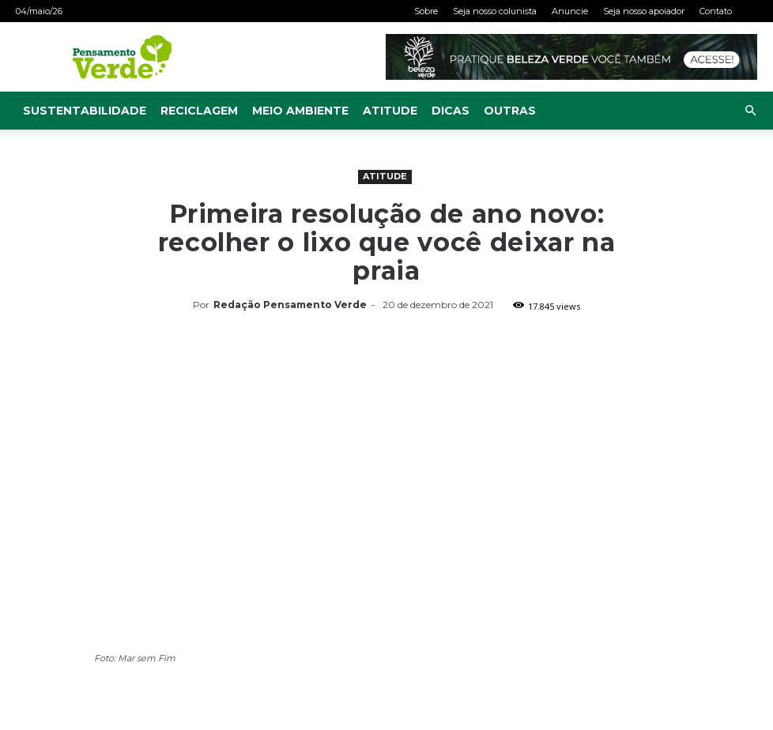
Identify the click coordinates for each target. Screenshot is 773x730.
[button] (750, 111)
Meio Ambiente (300, 110)
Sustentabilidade (84, 110)
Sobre (426, 11)
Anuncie (570, 11)
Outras (510, 110)
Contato (715, 11)
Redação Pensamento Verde (290, 304)
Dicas (450, 110)
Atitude (390, 110)
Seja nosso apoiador (643, 11)
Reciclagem (199, 110)
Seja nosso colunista (495, 11)
